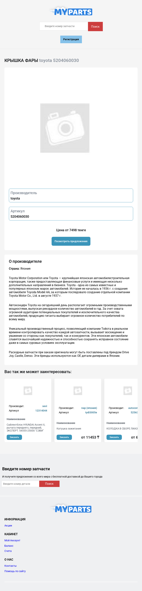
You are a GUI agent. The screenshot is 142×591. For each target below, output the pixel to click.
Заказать (14, 437)
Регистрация (71, 39)
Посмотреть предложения (71, 241)
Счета (8, 550)
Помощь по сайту (15, 571)
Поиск (95, 26)
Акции (8, 525)
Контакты (10, 565)
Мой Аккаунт (12, 540)
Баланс (8, 545)
